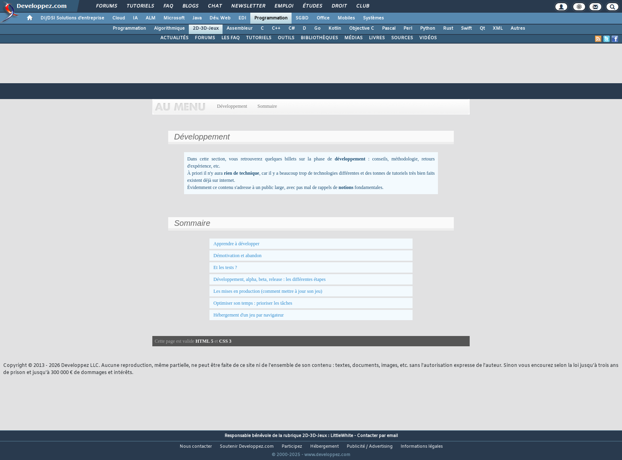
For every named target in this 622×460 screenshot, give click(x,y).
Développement (232, 106)
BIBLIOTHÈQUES (319, 38)
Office (323, 18)
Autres (518, 28)
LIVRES (377, 38)
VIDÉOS (428, 38)
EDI (242, 18)
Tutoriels (139, 6)
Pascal (388, 28)
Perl (407, 28)
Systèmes (373, 18)
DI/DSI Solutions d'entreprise (72, 18)
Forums (106, 6)
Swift (466, 28)
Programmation (271, 18)
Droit (338, 6)
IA (135, 18)
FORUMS (205, 38)
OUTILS (286, 38)
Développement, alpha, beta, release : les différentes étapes (269, 279)
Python (427, 28)
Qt (482, 28)
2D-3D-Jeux (206, 28)
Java (197, 18)
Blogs (190, 6)
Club (362, 6)
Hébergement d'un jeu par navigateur (248, 315)
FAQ (167, 6)
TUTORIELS (258, 38)
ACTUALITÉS (174, 38)
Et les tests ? (225, 267)
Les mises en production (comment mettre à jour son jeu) (267, 291)
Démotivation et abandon (237, 255)
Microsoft (173, 18)
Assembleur (240, 28)
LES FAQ (230, 38)
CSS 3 (225, 341)
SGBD (302, 18)
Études (312, 6)
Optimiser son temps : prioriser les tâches (252, 303)
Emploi (283, 6)
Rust (448, 28)
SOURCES (402, 38)
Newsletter (247, 6)
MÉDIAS (353, 38)
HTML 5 (204, 341)
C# (291, 28)
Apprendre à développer (236, 243)
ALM (151, 18)
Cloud (118, 18)
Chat (214, 6)
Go (317, 28)
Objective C (361, 28)
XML (498, 28)
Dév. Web (219, 18)
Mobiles (346, 18)
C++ (276, 28)
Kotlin (334, 28)
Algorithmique (169, 28)
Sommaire (267, 106)
